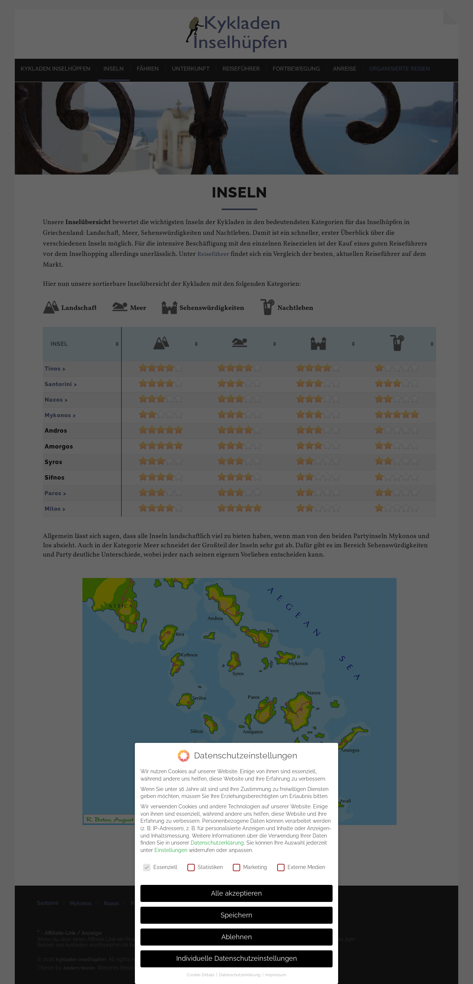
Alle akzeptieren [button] (236, 892)
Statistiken (205, 866)
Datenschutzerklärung (217, 842)
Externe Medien (301, 866)
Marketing (250, 866)
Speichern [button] (236, 914)
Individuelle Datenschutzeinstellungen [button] (236, 958)
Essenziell (160, 866)
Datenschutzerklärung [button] (240, 974)
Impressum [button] (275, 974)
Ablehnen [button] (236, 936)
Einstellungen (170, 849)
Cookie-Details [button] (201, 974)
